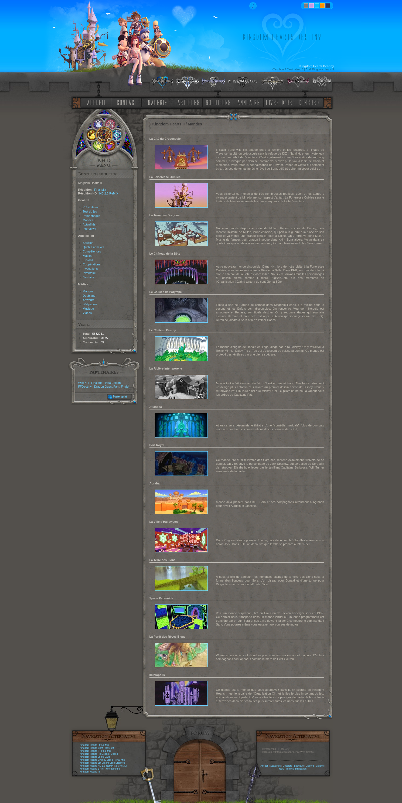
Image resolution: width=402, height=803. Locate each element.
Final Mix (100, 189)
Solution (88, 242)
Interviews (89, 228)
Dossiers (287, 765)
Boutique (299, 765)
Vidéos (87, 313)
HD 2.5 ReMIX (108, 193)
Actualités (89, 224)
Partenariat (120, 396)
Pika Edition (113, 382)
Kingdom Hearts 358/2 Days (95, 757)
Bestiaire (88, 277)
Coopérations (91, 264)
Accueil (264, 765)
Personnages (91, 215)
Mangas (88, 291)
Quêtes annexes (93, 247)
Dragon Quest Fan (106, 386)
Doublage (89, 295)
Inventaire (89, 273)
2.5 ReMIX (121, 765)
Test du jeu (90, 211)
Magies (87, 255)
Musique (88, 308)
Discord (310, 765)
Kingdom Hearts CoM (91, 748)
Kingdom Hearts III (90, 771)
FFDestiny (85, 386)
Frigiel (125, 386)
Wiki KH (83, 382)
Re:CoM (109, 748)
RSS (281, 768)
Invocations (90, 268)
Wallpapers (90, 304)
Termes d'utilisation (296, 768)
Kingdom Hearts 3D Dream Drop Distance (102, 762)
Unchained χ (113, 768)
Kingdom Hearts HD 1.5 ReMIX (97, 765)
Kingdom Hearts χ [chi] (92, 768)
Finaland (97, 382)
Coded (114, 754)
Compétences (92, 251)
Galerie (320, 765)
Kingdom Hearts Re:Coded (94, 754)
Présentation (91, 207)
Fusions (88, 260)
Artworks (88, 300)
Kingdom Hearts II (89, 751)
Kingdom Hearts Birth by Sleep (96, 759)
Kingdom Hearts (88, 745)
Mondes (88, 220)
